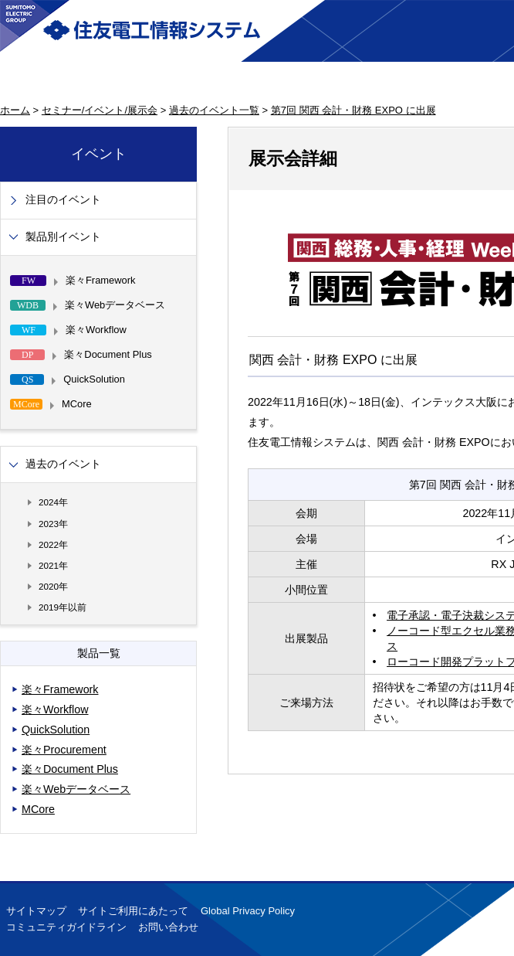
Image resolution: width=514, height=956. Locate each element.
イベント (99, 154)
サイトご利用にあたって (133, 911)
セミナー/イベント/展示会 (99, 110)
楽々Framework (60, 689)
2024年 (53, 502)
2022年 (53, 544)
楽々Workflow (55, 709)
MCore (38, 809)
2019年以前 (62, 607)
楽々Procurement (64, 749)
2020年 (53, 586)
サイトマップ (36, 911)
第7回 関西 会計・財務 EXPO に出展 (353, 110)
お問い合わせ (168, 927)
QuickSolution (56, 729)
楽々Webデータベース (76, 789)
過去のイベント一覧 (214, 110)
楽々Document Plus (70, 769)
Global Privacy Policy (248, 911)
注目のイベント (63, 200)
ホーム (15, 110)
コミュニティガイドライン (66, 927)
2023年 (53, 524)
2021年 (53, 565)
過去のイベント (63, 464)
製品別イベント (63, 237)
